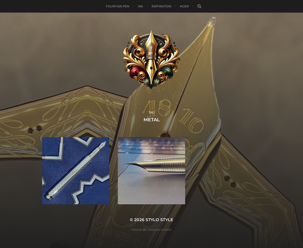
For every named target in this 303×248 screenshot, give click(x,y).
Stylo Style (159, 219)
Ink (140, 6)
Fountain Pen (117, 6)
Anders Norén (160, 229)
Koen (184, 6)
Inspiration (161, 6)
